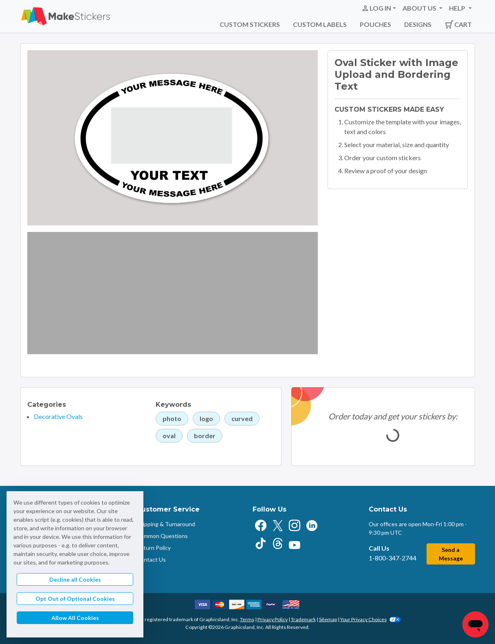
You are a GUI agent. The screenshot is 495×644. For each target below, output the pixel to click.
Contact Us (151, 559)
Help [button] (457, 8)
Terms (247, 619)
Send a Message (451, 554)
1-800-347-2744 (392, 558)
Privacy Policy (272, 619)
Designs (417, 24)
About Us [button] (420, 8)
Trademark (303, 619)
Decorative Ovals (58, 416)
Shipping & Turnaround (165, 523)
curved (242, 418)
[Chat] (475, 624)
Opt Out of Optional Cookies (75, 598)
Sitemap (328, 619)
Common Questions (162, 535)
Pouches (375, 24)
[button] (378, 8)
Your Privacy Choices (370, 619)
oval (169, 435)
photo (172, 418)
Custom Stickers (250, 24)
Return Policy (153, 547)
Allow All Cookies (75, 617)
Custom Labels (320, 24)
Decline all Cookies (75, 579)
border (205, 435)
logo (206, 418)
